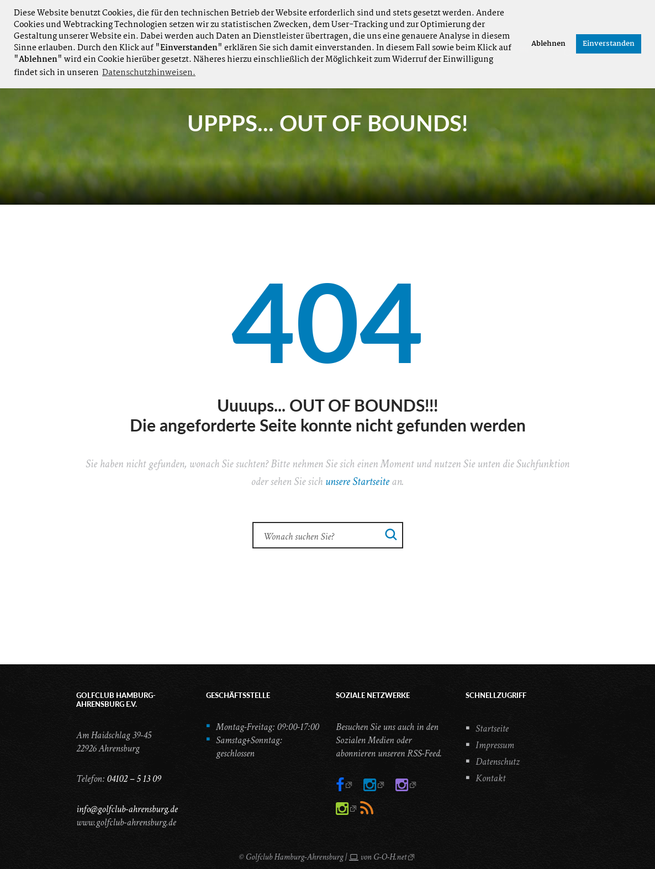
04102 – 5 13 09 (134, 778)
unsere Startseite (357, 482)
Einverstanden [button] (609, 44)
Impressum (495, 745)
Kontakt (490, 778)
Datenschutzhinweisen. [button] (149, 72)
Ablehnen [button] (548, 44)
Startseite (492, 728)
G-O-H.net (389, 857)
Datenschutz (498, 761)
